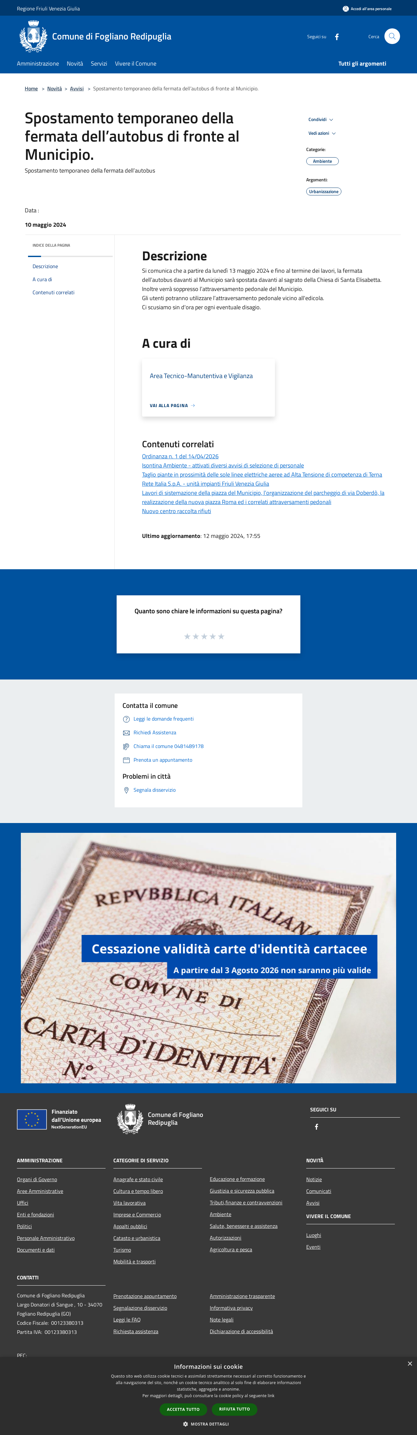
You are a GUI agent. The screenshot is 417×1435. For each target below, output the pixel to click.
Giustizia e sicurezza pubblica (242, 1191)
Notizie (314, 1179)
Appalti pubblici (130, 1226)
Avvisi (77, 88)
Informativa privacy (231, 1308)
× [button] (409, 1364)
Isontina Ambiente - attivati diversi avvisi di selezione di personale (223, 465)
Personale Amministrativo (46, 1238)
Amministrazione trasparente (242, 1296)
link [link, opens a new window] (271, 1395)
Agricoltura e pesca (231, 1249)
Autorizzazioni (225, 1238)
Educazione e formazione (237, 1179)
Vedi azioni (323, 133)
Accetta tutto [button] (183, 1409)
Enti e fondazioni (35, 1214)
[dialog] (208, 1396)
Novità (54, 88)
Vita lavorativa (129, 1203)
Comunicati (318, 1191)
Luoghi (313, 1235)
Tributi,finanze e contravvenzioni (246, 1202)
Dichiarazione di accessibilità (241, 1331)
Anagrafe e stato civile (138, 1179)
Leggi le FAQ (127, 1319)
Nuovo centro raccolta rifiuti (176, 511)
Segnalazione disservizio (140, 1308)
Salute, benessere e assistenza (244, 1226)
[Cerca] (392, 36)
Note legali (222, 1319)
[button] (208, 1424)
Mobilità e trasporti (134, 1261)
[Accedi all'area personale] (367, 8)
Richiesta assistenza (135, 1331)
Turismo (122, 1250)
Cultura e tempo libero (138, 1191)
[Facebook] (334, 36)
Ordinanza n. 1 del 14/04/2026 (180, 456)
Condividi (322, 120)
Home (31, 88)
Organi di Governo (37, 1179)
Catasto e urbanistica (136, 1238)
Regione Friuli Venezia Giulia (48, 8)
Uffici (22, 1203)
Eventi (313, 1247)
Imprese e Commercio (137, 1214)
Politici (24, 1226)
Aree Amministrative (40, 1191)
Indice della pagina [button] (51, 245)
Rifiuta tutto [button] (234, 1409)
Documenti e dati (36, 1250)
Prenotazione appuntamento (145, 1296)
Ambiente (220, 1214)
